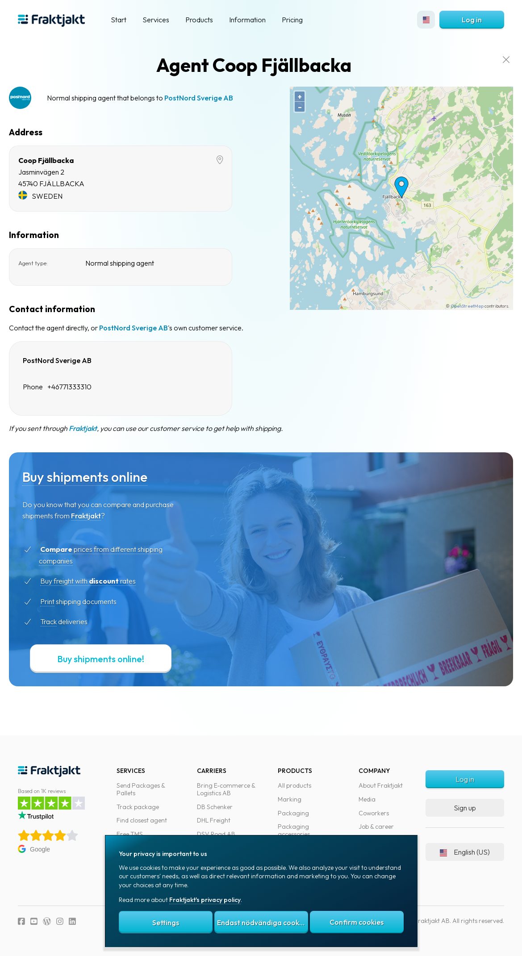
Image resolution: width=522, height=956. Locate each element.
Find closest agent (142, 820)
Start (118, 19)
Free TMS (130, 834)
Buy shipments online (100, 476)
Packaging (293, 813)
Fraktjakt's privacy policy (205, 900)
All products (294, 785)
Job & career (376, 826)
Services (155, 19)
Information (247, 19)
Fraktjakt (98, 428)
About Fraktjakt (381, 785)
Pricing (292, 19)
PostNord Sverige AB (214, 97)
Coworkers (374, 813)
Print (63, 601)
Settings (165, 922)
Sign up (465, 807)
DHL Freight (213, 820)
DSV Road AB (216, 834)
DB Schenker (215, 807)
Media (367, 799)
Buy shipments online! (116, 658)
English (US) (465, 851)
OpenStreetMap (458, 306)
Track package (138, 807)
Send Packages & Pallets (141, 789)
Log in (472, 19)
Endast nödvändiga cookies (262, 922)
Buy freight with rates (103, 580)
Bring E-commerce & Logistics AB (226, 789)
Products (199, 19)
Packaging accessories (294, 830)
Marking (289, 799)
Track (64, 621)
